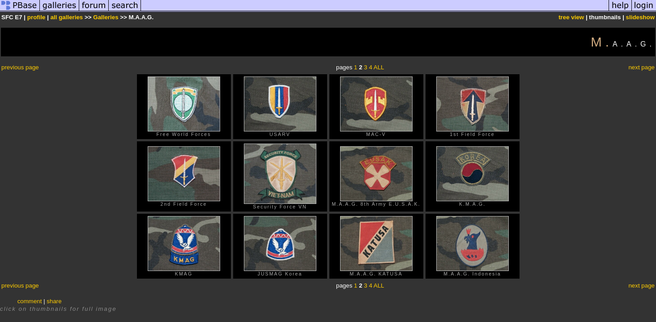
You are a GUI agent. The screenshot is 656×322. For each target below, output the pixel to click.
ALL (379, 67)
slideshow (640, 17)
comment (29, 301)
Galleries (105, 17)
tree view (571, 17)
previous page (20, 67)
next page (641, 67)
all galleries (67, 17)
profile (36, 17)
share (54, 301)
